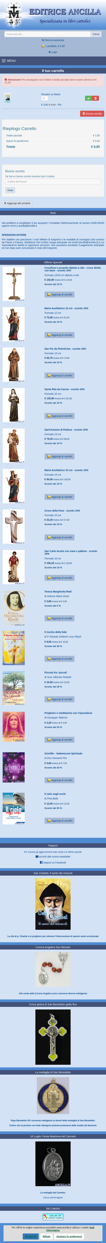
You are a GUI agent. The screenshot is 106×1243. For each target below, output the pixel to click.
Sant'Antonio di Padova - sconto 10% (66, 429)
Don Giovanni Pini (57, 758)
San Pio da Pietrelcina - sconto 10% (65, 348)
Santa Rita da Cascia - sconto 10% (65, 389)
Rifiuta (46, 1236)
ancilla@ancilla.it (27, 225)
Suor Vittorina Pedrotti (59, 677)
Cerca (96, 34)
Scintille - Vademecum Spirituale (64, 753)
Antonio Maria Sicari (58, 596)
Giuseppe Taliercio (57, 717)
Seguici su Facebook (53, 862)
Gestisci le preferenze (69, 1236)
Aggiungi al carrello (59, 294)
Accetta (31, 1236)
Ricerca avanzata (53, 40)
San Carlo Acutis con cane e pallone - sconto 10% (71, 552)
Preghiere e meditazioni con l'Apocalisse (68, 713)
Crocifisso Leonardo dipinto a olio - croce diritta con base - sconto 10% (73, 269)
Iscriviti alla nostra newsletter (53, 856)
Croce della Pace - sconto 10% (62, 510)
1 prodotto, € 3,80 (53, 46)
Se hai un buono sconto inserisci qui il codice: (30, 176)
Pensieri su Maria (50, 94)
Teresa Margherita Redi (58, 591)
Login (53, 52)
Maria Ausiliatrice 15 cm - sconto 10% (66, 470)
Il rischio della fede (56, 632)
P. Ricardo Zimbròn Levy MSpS (64, 636)
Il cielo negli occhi (55, 794)
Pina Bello (52, 798)
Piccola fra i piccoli (56, 672)
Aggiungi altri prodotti (17, 203)
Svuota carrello (92, 113)
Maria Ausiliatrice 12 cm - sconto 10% (66, 308)
